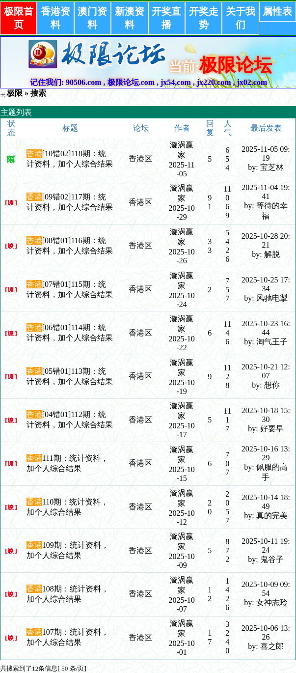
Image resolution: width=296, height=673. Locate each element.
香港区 (140, 158)
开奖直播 (166, 18)
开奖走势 (203, 18)
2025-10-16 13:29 (266, 453)
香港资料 (55, 18)
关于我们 (240, 18)
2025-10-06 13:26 (266, 632)
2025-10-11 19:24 (266, 545)
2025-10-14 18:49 (266, 501)
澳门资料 (92, 18)
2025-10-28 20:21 (266, 240)
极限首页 (18, 18)
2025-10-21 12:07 (266, 371)
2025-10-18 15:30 (266, 414)
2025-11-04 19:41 (266, 191)
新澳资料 (129, 18)
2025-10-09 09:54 (266, 588)
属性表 (277, 11)
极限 (15, 93)
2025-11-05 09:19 (266, 153)
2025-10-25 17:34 (266, 284)
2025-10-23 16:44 (266, 327)
